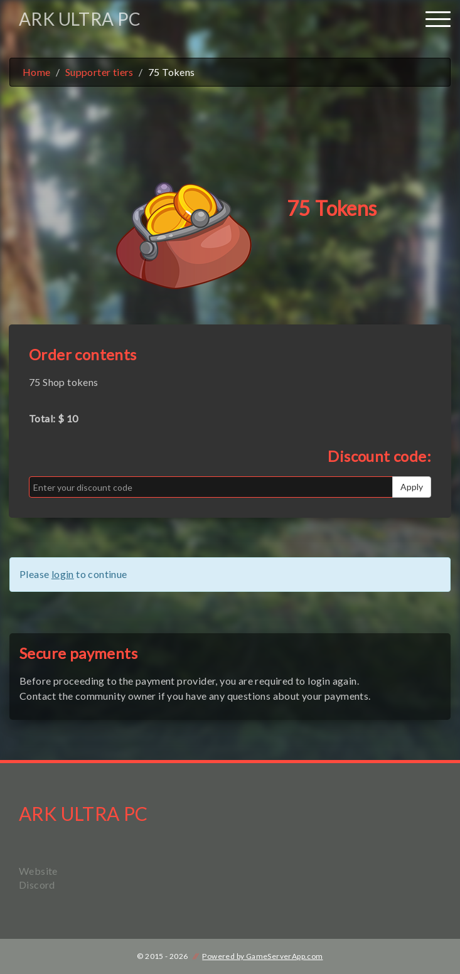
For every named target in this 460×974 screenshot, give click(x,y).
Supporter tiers (99, 72)
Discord (37, 885)
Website (38, 871)
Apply (411, 486)
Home (37, 72)
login (62, 574)
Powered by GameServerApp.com (262, 956)
